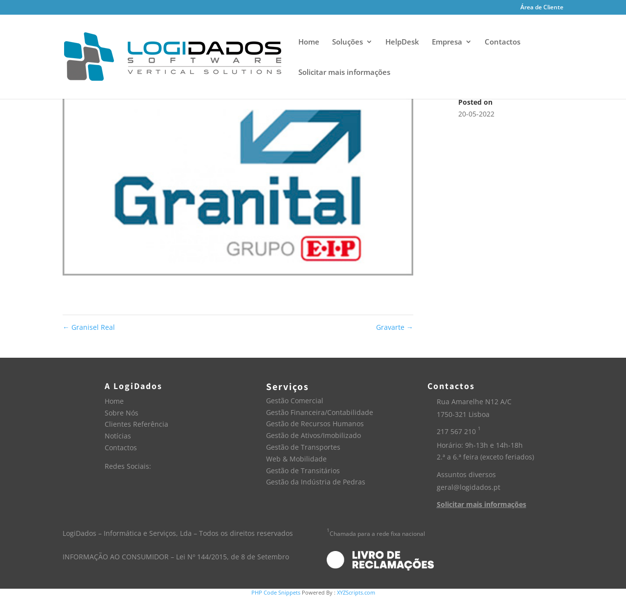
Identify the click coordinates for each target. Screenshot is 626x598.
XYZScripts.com (356, 592)
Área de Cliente (541, 7)
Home (308, 42)
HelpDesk (402, 42)
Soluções (347, 42)
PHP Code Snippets (275, 592)
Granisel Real (89, 327)
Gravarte (394, 327)
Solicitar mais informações (344, 73)
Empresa (447, 42)
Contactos (502, 42)
